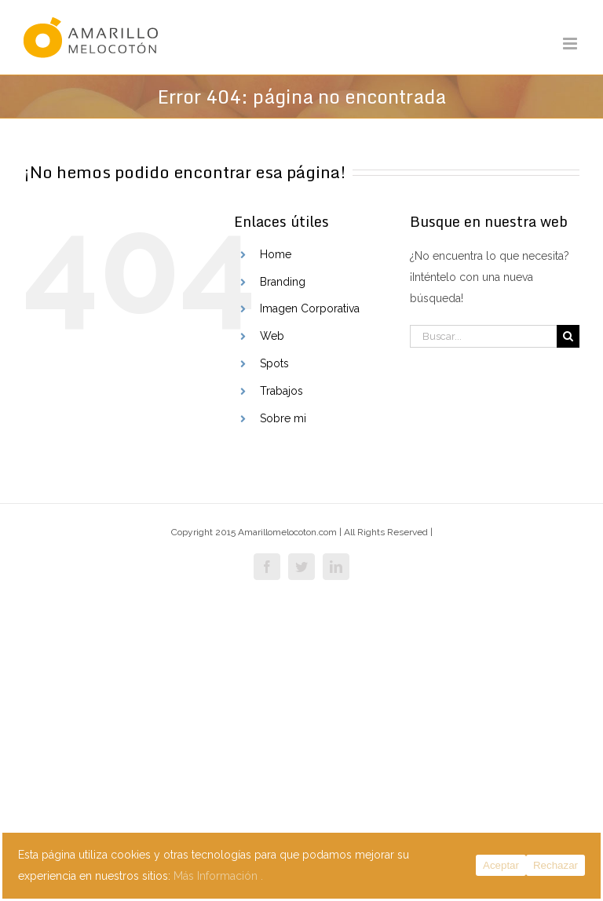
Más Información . (218, 876)
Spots (274, 363)
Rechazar (555, 865)
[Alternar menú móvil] (571, 43)
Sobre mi (283, 418)
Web (272, 336)
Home (275, 254)
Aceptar (501, 865)
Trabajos (281, 391)
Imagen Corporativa (310, 308)
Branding (282, 281)
